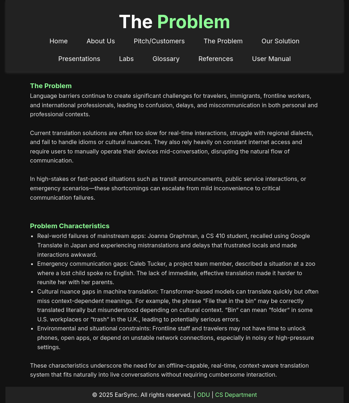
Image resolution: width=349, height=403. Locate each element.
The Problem (222, 41)
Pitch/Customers (159, 41)
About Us (100, 41)
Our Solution (281, 41)
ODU (203, 394)
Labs (126, 58)
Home (58, 41)
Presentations (79, 58)
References (215, 58)
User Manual (271, 58)
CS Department (236, 394)
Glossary (166, 58)
